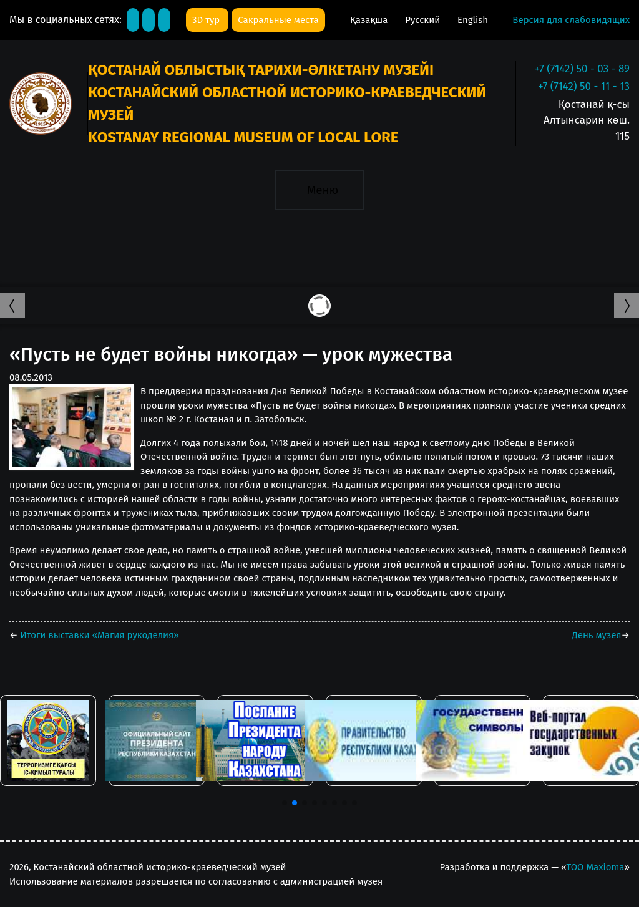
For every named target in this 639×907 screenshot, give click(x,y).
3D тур (207, 20)
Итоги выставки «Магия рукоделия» (98, 635)
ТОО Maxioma (595, 867)
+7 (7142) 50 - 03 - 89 (582, 68)
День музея (597, 635)
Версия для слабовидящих (571, 20)
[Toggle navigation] (319, 189)
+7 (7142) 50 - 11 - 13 (584, 86)
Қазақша (370, 20)
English (472, 20)
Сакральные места (278, 20)
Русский (423, 20)
